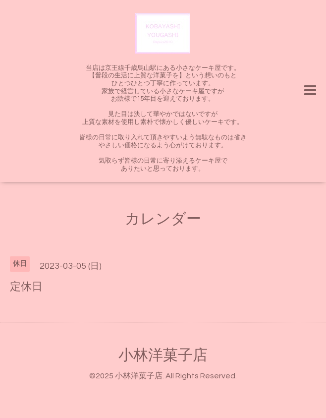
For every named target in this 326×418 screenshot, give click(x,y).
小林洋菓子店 (163, 355)
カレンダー (163, 219)
